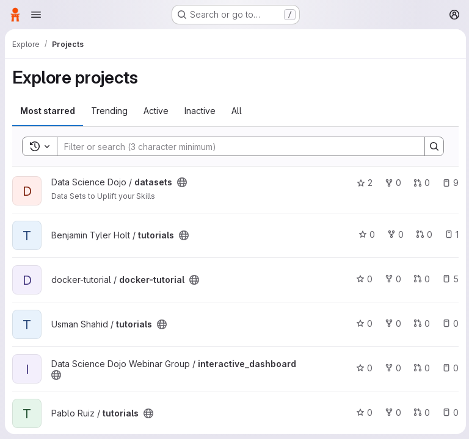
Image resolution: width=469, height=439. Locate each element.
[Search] (234, 146)
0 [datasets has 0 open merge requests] (420, 182)
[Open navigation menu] (36, 14)
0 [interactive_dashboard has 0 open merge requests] (420, 368)
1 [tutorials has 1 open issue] (450, 234)
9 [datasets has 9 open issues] (448, 182)
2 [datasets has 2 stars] (363, 182)
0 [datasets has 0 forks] (391, 182)
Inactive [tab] (200, 110)
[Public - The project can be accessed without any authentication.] (182, 182)
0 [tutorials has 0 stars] (365, 234)
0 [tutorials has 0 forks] (393, 234)
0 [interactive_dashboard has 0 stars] (362, 368)
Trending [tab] (109, 110)
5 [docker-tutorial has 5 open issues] (448, 279)
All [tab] (236, 110)
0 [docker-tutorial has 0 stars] (362, 279)
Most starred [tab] (47, 110)
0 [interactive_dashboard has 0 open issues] (448, 368)
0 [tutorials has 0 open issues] (448, 323)
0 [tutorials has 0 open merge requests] (422, 234)
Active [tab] (156, 110)
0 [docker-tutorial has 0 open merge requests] (420, 279)
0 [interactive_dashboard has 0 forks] (391, 368)
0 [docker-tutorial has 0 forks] (391, 279)
